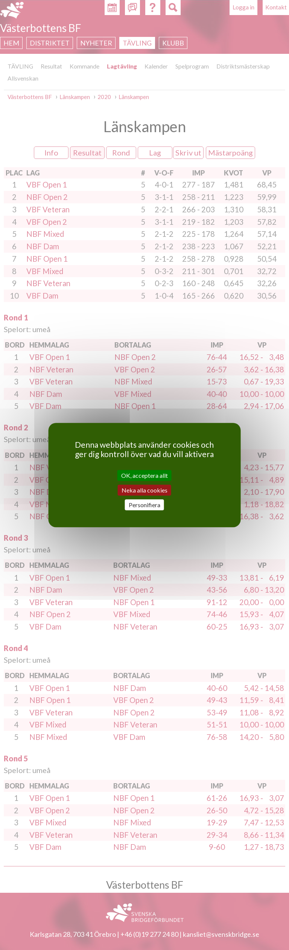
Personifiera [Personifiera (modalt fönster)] (144, 504)
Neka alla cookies (144, 490)
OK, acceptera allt (144, 475)
